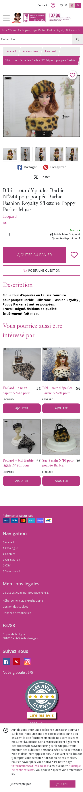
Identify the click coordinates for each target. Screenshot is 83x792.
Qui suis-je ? (11, 560)
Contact (42, 5)
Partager (27, 167)
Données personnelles (17, 613)
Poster (41, 177)
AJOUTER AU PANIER (34, 254)
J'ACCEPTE (62, 784)
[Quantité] (11, 234)
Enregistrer (54, 167)
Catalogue (10, 548)
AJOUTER (21, 408)
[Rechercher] (77, 39)
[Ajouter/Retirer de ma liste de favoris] (74, 254)
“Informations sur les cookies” (30, 766)
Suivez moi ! (11, 571)
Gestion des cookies (15, 607)
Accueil (11, 51)
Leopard (50, 51)
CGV (6, 565)
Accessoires (30, 51)
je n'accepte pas (21, 784)
